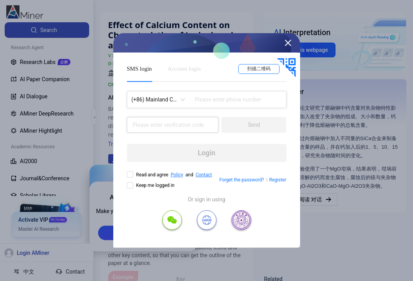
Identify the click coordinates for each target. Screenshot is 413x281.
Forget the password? (241, 180)
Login (206, 153)
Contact (203, 175)
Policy (176, 175)
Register (277, 180)
